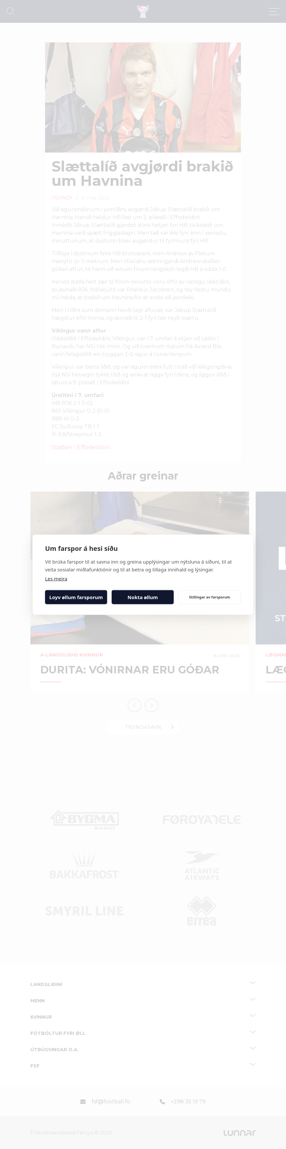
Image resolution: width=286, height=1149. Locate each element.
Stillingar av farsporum (209, 597)
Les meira (56, 578)
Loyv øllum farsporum (76, 597)
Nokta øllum (143, 597)
